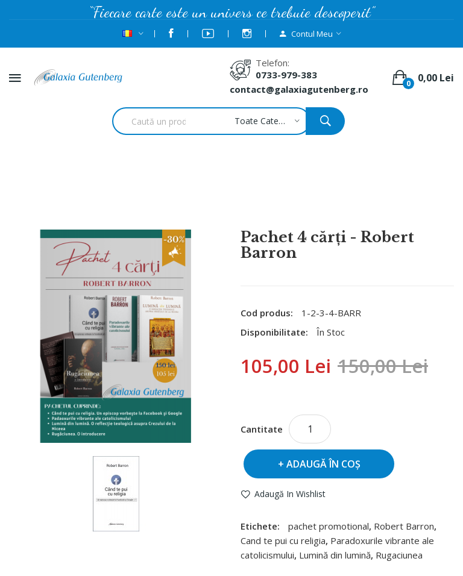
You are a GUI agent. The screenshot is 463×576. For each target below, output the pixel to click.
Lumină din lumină (335, 555)
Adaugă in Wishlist (290, 493)
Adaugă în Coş (323, 464)
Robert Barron (404, 526)
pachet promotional (328, 526)
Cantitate (262, 429)
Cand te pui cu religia (283, 540)
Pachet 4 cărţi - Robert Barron (247, 197)
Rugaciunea (399, 555)
